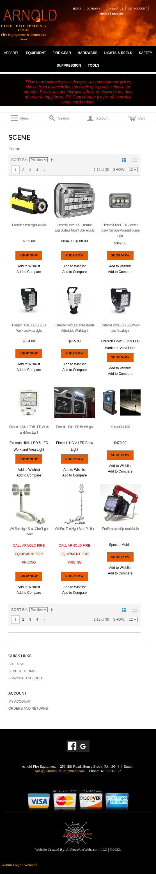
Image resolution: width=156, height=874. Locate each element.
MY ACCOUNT (137, 8)
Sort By (19, 160)
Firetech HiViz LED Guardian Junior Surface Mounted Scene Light (120, 230)
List (133, 160)
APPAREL (11, 53)
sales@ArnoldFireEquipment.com (60, 771)
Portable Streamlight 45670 (28, 225)
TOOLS (93, 65)
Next (44, 170)
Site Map (16, 664)
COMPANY (93, 8)
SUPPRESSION (69, 65)
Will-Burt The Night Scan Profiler (74, 529)
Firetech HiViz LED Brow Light (74, 427)
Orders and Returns (28, 709)
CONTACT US (114, 8)
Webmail (30, 865)
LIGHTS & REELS (118, 53)
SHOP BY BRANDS (111, 13)
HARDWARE (88, 53)
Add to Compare (29, 272)
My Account (19, 702)
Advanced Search (25, 678)
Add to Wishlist (29, 266)
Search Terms (21, 671)
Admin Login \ (13, 865)
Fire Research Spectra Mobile (120, 529)
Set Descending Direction (53, 160)
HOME (77, 8)
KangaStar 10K (120, 427)
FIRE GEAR (62, 53)
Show (118, 169)
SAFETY (145, 53)
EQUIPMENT (36, 53)
